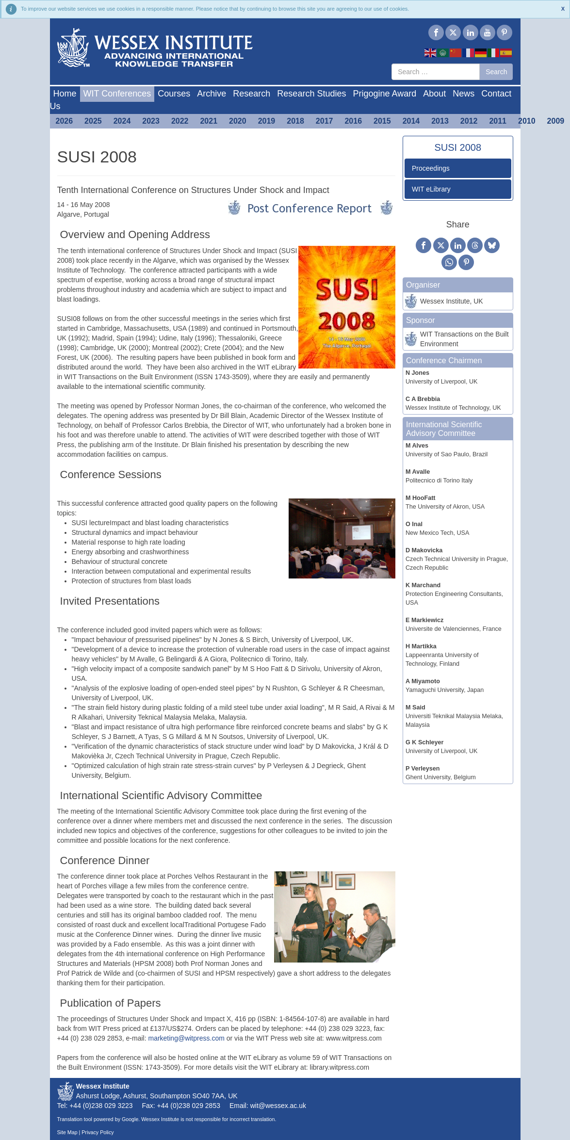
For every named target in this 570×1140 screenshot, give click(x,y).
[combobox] (435, 72)
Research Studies (311, 93)
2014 (411, 121)
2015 (382, 121)
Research (251, 93)
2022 (180, 121)
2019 (267, 121)
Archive (211, 93)
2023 (151, 121)
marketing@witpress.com (186, 1038)
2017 (324, 121)
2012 (469, 121)
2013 (440, 121)
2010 (527, 121)
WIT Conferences (117, 93)
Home (65, 93)
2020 (237, 121)
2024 (122, 121)
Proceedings (431, 168)
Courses (174, 93)
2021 (208, 121)
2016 (353, 121)
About (434, 93)
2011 (497, 121)
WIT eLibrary (431, 189)
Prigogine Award (384, 93)
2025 (93, 121)
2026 (64, 121)
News (463, 93)
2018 (295, 121)
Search (496, 72)
